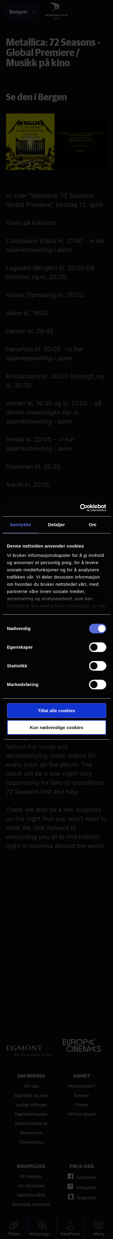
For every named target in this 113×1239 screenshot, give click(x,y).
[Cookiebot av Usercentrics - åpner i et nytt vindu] (80, 508)
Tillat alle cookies (56, 710)
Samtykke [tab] (20, 524)
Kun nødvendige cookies (56, 727)
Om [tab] (92, 524)
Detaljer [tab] (56, 524)
